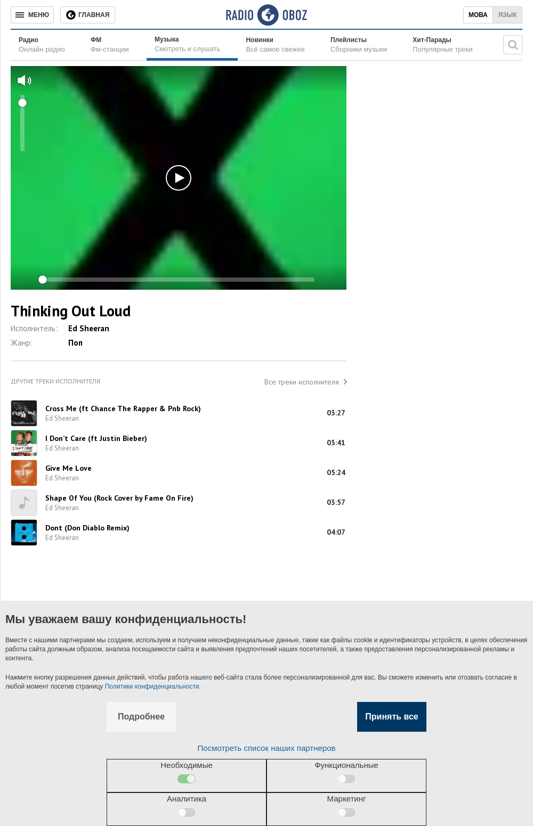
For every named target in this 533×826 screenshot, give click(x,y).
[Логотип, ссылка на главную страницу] (266, 15)
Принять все (391, 716)
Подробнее (141, 716)
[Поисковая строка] (512, 44)
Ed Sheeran (88, 328)
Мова (478, 15)
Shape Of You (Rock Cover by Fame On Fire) (119, 498)
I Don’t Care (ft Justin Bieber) (96, 438)
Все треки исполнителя (301, 382)
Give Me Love (68, 468)
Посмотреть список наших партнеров (267, 748)
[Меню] (32, 14)
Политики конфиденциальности (152, 686)
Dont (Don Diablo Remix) (87, 528)
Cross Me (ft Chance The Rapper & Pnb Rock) (123, 408)
